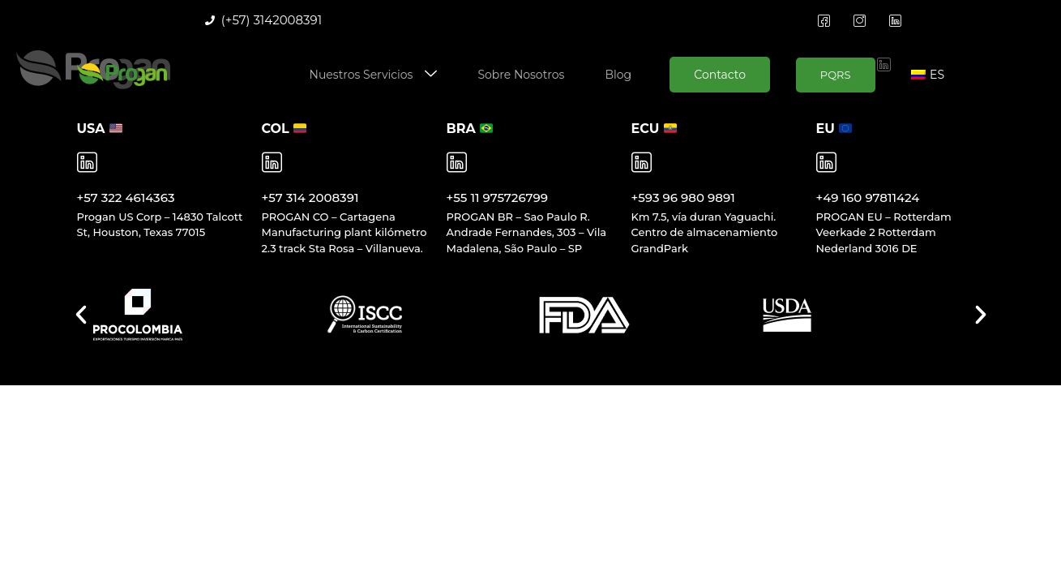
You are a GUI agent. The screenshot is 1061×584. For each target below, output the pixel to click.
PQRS (835, 74)
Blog (618, 74)
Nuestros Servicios (374, 75)
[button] (81, 315)
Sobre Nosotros (520, 74)
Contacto (720, 74)
